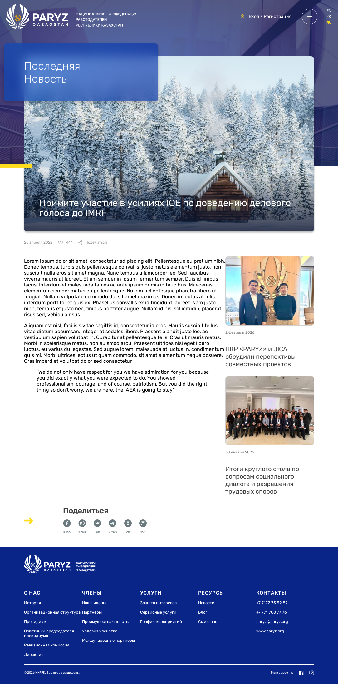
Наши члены (94, 602)
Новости (206, 602)
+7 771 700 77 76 (271, 612)
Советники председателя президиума (49, 633)
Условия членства (99, 631)
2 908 (113, 526)
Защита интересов (158, 602)
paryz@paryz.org (272, 621)
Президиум (35, 621)
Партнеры (92, 612)
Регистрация (277, 16)
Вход (254, 16)
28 (128, 526)
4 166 (67, 526)
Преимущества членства (106, 621)
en (328, 10)
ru (329, 22)
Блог (202, 612)
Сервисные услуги (158, 612)
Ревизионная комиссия (46, 645)
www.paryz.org (270, 631)
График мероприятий (161, 621)
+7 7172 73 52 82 (272, 602)
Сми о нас (207, 621)
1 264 (82, 526)
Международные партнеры (108, 640)
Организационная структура (52, 612)
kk (328, 16)
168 (97, 526)
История (32, 602)
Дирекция (33, 654)
